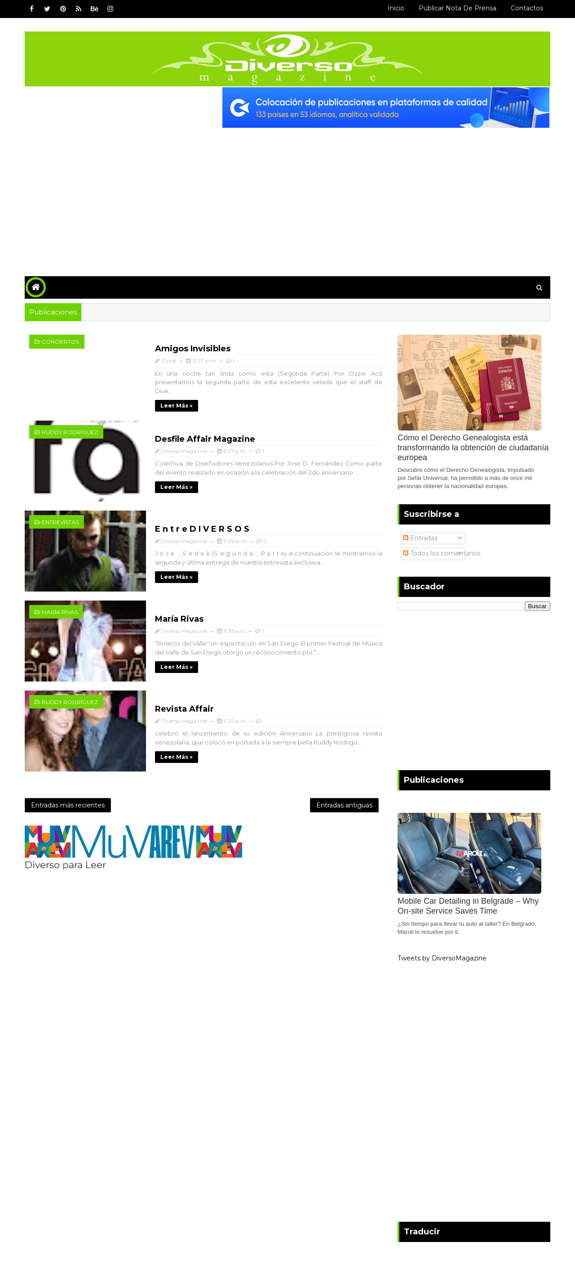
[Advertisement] (287, 195)
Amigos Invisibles (192, 349)
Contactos (527, 8)
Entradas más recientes (68, 805)
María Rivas (60, 612)
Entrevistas (60, 522)
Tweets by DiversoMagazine (442, 958)
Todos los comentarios (441, 553)
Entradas (420, 538)
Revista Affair (184, 709)
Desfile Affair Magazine (205, 439)
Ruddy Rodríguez (70, 432)
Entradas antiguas (344, 805)
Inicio (396, 8)
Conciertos (60, 341)
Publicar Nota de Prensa (457, 8)
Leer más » (176, 405)
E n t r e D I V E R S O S (202, 529)
